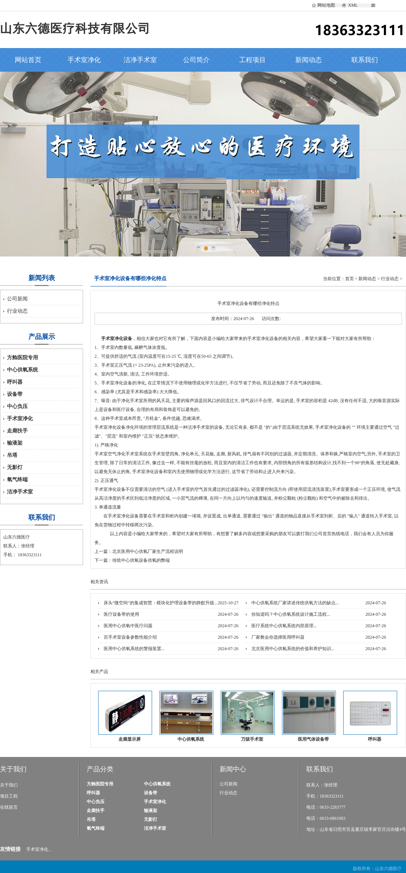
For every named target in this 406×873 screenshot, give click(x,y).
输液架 (15, 443)
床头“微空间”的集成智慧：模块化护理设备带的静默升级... (160, 602)
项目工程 (9, 796)
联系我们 (364, 60)
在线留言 (9, 807)
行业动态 (17, 311)
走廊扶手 (17, 431)
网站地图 (326, 5)
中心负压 (17, 406)
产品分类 (100, 769)
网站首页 (28, 60)
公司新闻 (17, 299)
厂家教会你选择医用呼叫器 (277, 637)
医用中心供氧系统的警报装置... (134, 648)
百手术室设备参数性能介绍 (130, 637)
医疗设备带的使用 (121, 614)
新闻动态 (308, 60)
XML (353, 5)
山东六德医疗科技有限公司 (75, 28)
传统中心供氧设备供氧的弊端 (141, 560)
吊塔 (12, 455)
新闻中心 (233, 769)
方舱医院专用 (22, 357)
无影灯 (15, 467)
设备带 (15, 394)
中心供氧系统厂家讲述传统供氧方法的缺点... (295, 602)
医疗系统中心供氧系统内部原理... (284, 625)
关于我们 (13, 769)
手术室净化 (84, 60)
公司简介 (196, 60)
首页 (349, 278)
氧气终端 (17, 479)
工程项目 (252, 60)
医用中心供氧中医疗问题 (128, 625)
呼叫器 (15, 382)
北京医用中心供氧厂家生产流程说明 (147, 551)
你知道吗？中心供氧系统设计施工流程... (290, 614)
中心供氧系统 (22, 370)
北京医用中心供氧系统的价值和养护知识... (292, 648)
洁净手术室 (140, 60)
